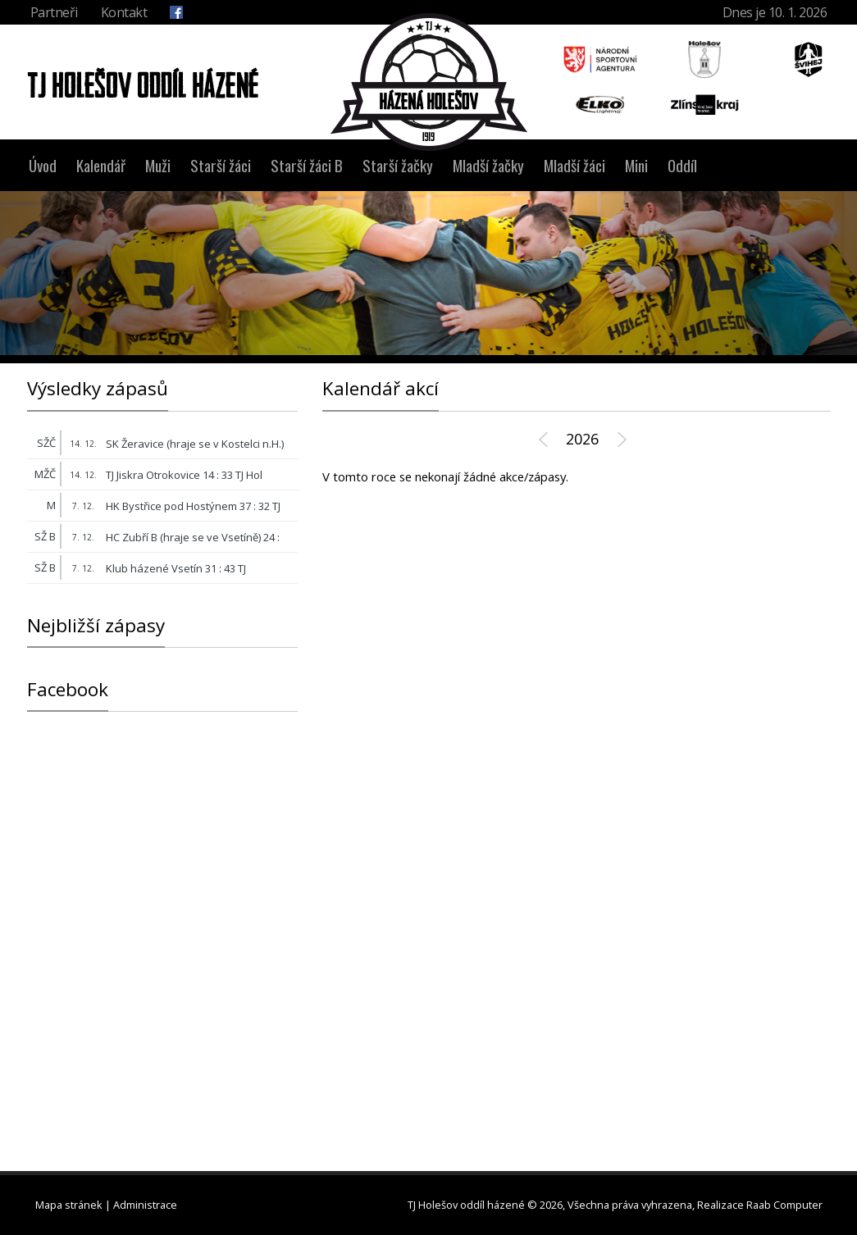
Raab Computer (784, 1204)
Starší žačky (397, 165)
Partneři (54, 12)
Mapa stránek (69, 1204)
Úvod (43, 165)
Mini (636, 165)
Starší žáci (220, 165)
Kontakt (124, 12)
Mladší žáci (574, 165)
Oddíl (682, 165)
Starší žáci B (307, 165)
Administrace (145, 1204)
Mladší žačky (488, 165)
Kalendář (100, 165)
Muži (158, 165)
